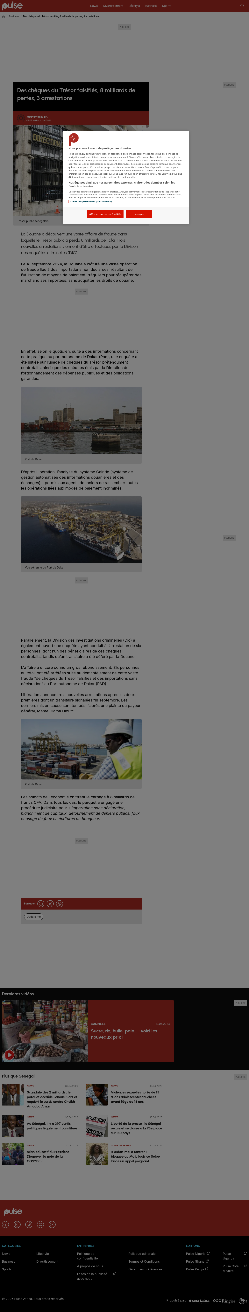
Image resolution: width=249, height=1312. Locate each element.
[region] (126, 177)
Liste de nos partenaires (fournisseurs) (90, 201)
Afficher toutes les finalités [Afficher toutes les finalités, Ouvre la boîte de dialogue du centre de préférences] (105, 214)
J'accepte (139, 214)
